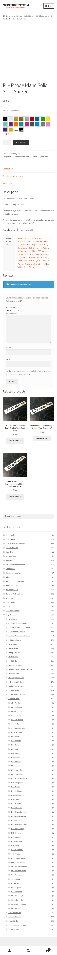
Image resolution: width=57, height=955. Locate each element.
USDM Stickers (14, 923)
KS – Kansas (16, 759)
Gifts (7, 571)
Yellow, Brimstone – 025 (48, 112)
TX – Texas (15, 873)
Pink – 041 (27, 118)
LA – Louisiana (17, 768)
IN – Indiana (16, 755)
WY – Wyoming (16, 902)
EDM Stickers (13, 638)
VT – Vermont (16, 885)
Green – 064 (43, 112)
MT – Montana (16, 801)
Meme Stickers (14, 667)
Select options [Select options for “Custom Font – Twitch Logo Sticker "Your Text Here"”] (42, 432)
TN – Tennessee (17, 868)
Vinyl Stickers (17, 16)
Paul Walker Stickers (16, 680)
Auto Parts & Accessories (15, 537)
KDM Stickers (13, 654)
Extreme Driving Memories (16, 558)
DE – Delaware (16, 726)
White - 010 (11, 112)
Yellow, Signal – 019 (11, 123)
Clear (10, 127)
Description (8, 162)
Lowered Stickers (15, 659)
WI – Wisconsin (17, 893)
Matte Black (28, 260)
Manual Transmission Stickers (20, 663)
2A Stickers (12, 612)
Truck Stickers (13, 914)
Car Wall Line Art (12, 541)
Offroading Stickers (16, 675)
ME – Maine (15, 780)
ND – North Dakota (18, 810)
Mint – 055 (5, 118)
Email (9, 353)
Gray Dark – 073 (32, 118)
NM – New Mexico (17, 826)
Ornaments (10, 592)
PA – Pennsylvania (18, 852)
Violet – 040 (11, 118)
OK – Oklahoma (17, 843)
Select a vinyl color (11, 104)
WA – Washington (18, 889)
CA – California (17, 713)
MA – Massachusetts (19, 772)
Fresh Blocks (10, 562)
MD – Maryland (17, 776)
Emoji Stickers (13, 642)
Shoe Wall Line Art (12, 604)
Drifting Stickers (14, 633)
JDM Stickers (13, 650)
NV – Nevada (16, 831)
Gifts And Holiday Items (15, 575)
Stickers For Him (14, 910)
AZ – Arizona (16, 709)
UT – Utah (15, 877)
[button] (5, 112)
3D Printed (10, 529)
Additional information (13, 169)
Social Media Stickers (16, 688)
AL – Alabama (16, 701)
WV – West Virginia (18, 898)
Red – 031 (32, 112)
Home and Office (12, 579)
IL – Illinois (15, 751)
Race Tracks (10, 596)
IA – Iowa (14, 742)
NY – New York (16, 835)
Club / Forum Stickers (16, 625)
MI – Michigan (16, 784)
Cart (44, 949)
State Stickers (29, 16)
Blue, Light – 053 (37, 118)
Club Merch (10, 545)
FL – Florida (15, 730)
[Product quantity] (7, 136)
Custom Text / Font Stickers (19, 629)
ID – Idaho (15, 747)
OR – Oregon (16, 847)
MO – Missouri (16, 793)
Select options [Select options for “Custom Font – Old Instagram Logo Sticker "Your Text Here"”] (15, 490)
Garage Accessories (13, 566)
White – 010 (33, 232)
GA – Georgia (16, 734)
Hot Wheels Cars (12, 583)
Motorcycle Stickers (16, 671)
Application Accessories (17, 617)
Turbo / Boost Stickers (17, 919)
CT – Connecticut (18, 722)
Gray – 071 (43, 118)
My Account (9, 951)
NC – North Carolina (19, 805)
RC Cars (8, 600)
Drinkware (9, 554)
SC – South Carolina (19, 860)
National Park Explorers (15, 587)
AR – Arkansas (16, 705)
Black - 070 (5, 112)
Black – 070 (22, 232)
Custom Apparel (12, 550)
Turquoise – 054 (21, 118)
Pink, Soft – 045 (48, 118)
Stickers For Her (14, 906)
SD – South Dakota (18, 864)
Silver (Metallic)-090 (29, 238)
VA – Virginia (16, 881)
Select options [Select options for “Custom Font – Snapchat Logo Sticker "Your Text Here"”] (15, 434)
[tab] (28, 162)
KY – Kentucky (16, 763)
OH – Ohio (15, 839)
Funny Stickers (14, 646)
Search (28, 951)
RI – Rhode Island (42, 16)
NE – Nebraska (16, 814)
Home (8, 16)
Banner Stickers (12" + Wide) (19, 621)
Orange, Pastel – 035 (16, 118)
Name (9, 341)
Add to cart (21, 136)
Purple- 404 (5, 123)
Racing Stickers (14, 684)
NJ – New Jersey (17, 822)
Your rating (11, 300)
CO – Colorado (16, 717)
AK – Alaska (15, 696)
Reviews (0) (7, 177)
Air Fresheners (11, 533)
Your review (11, 307)
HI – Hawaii (15, 738)
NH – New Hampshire (19, 818)
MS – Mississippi (17, 797)
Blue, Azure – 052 (37, 112)
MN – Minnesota (17, 789)
